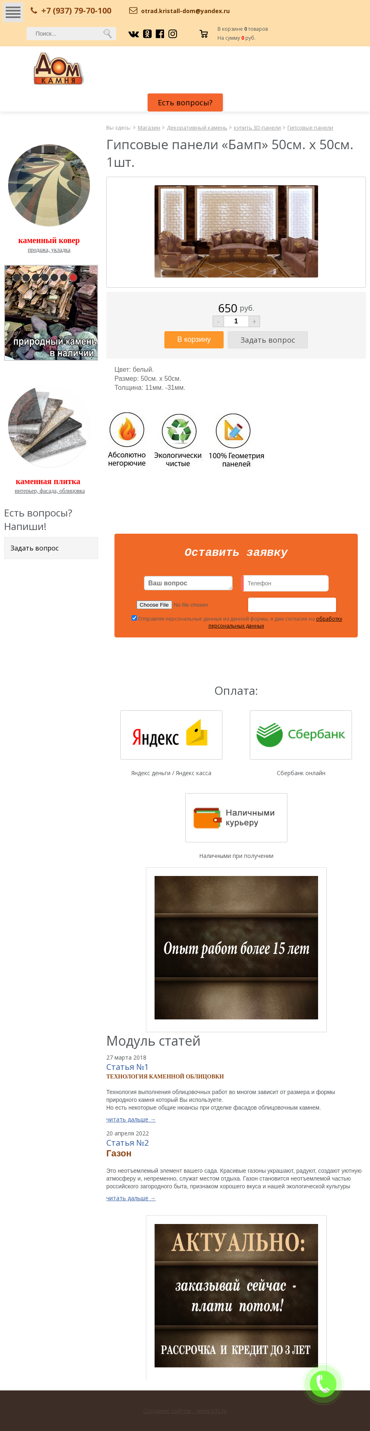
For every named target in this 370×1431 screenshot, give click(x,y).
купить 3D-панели (257, 127)
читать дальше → (131, 1122)
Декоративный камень (197, 127)
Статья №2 (127, 1145)
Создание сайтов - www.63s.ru (185, 1411)
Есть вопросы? (185, 102)
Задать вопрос (34, 548)
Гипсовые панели (310, 127)
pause (52, 311)
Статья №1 (127, 1069)
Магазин (149, 127)
